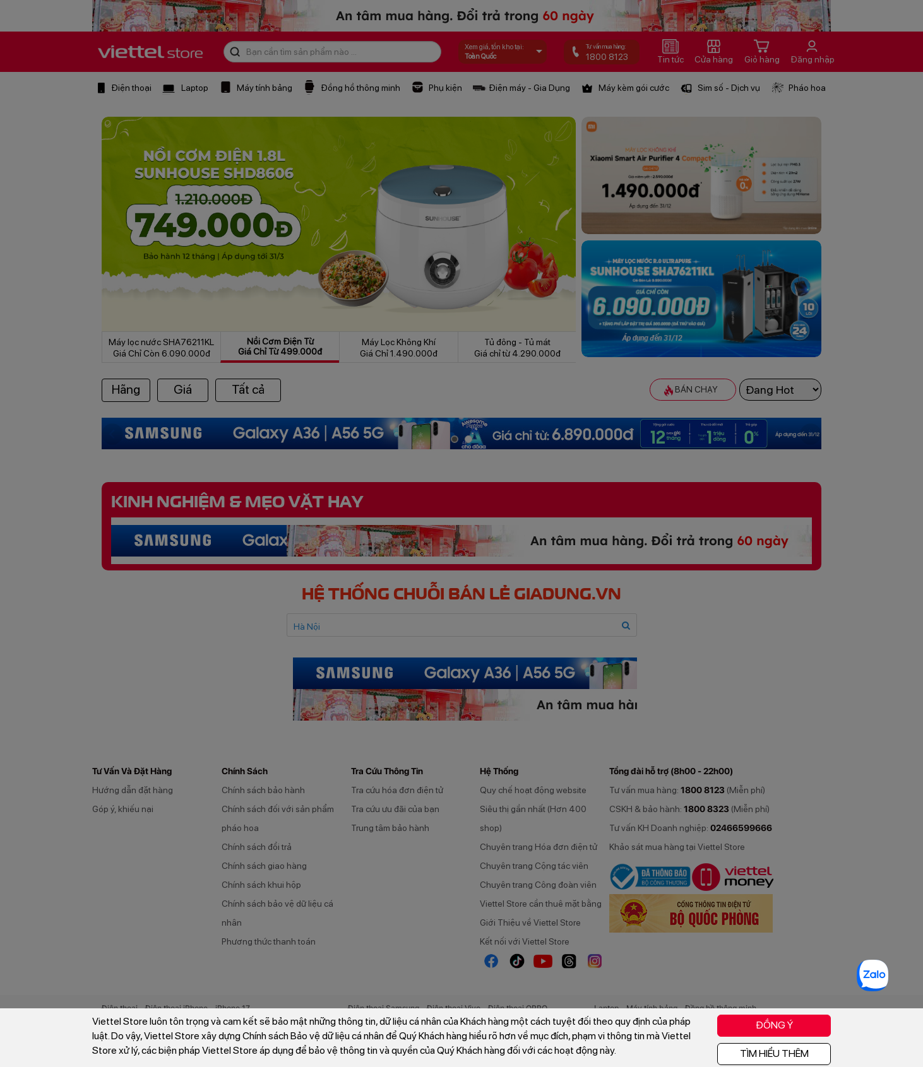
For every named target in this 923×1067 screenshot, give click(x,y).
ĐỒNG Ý (774, 1025)
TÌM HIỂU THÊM (774, 1053)
